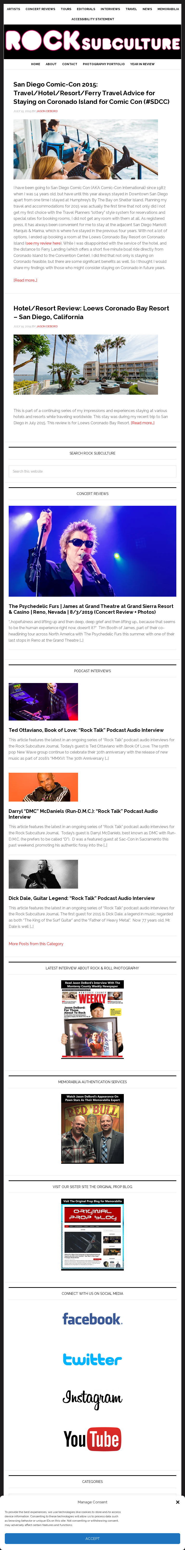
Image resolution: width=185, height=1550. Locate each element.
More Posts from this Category (36, 961)
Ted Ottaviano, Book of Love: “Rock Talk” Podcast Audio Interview (86, 747)
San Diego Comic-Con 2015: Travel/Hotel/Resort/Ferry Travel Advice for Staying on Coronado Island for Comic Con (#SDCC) (85, 96)
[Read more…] (25, 289)
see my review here (43, 252)
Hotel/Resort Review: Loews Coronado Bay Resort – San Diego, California (84, 324)
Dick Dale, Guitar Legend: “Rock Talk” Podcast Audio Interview (82, 915)
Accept (93, 1539)
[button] (177, 1502)
